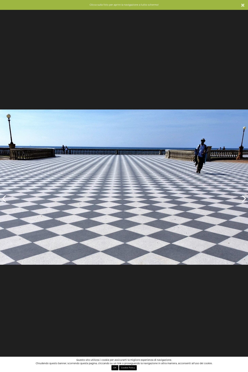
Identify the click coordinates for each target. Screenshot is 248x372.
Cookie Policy (128, 368)
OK (115, 368)
